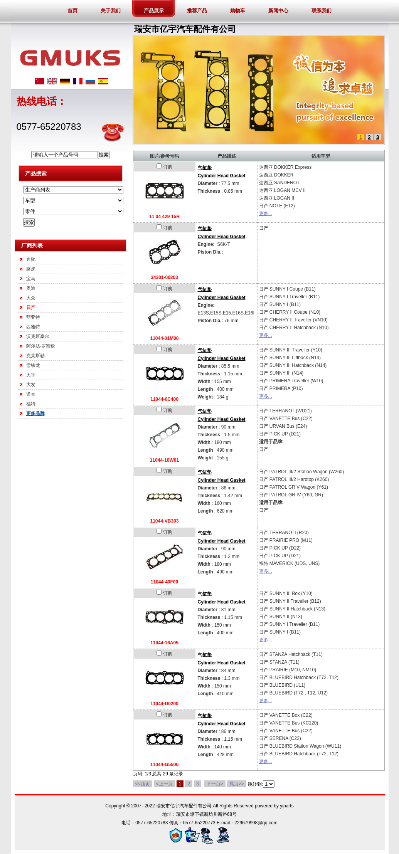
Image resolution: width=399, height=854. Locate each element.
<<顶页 (142, 784)
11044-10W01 (164, 460)
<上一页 (164, 784)
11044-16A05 (164, 643)
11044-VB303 (164, 521)
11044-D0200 (164, 703)
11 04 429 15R (164, 216)
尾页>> (236, 784)
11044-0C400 (164, 399)
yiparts (286, 806)
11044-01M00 (164, 338)
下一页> (215, 784)
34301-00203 (164, 277)
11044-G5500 (164, 764)
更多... (265, 213)
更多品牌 (35, 413)
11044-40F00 (164, 582)
